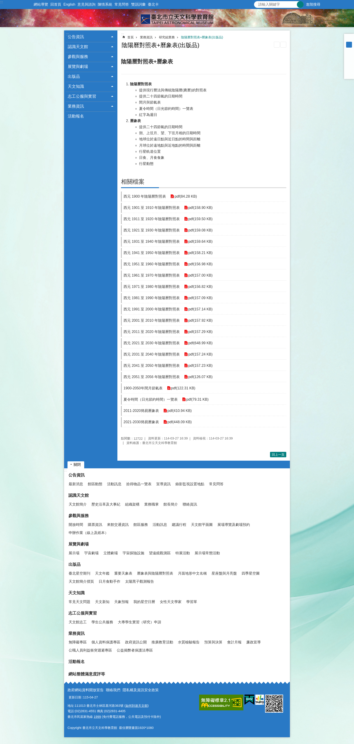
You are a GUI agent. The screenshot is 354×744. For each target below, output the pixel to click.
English (69, 4)
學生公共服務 (102, 622)
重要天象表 (123, 573)
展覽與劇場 (78, 544)
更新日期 (75, 697)
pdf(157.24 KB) (200, 354)
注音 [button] (283, 45)
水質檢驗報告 (189, 642)
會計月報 (234, 642)
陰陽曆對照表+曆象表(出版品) (202, 37)
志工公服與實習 (82, 613)
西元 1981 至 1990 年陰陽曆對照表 (151, 298)
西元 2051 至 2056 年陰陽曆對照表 (151, 377)
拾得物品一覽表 (138, 484)
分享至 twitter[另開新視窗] (349, 62)
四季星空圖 (251, 573)
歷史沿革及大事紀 (105, 504)
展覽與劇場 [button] (78, 66)
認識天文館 (78, 495)
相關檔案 (132, 181)
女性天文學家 (171, 602)
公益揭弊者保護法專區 (135, 650)
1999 (97, 717)
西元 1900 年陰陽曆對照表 (144, 196)
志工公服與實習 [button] (82, 96)
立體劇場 (110, 553)
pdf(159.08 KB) (200, 230)
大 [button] (349, 50)
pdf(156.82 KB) (200, 287)
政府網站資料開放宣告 (86, 690)
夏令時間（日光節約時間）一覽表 (150, 399)
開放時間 (76, 525)
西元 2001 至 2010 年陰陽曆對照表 (151, 320)
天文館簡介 (78, 504)
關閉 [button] (77, 465)
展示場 (74, 553)
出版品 (74, 564)
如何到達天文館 (137, 705)
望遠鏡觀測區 (160, 553)
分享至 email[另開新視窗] (349, 74)
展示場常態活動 (207, 553)
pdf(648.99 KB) (200, 343)
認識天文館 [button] (78, 46)
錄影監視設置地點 (189, 484)
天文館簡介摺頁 (81, 581)
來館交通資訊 (118, 525)
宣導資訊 (163, 484)
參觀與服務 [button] (78, 56)
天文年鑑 (102, 573)
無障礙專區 (78, 642)
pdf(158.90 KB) (200, 208)
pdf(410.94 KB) (180, 411)
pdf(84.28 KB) (186, 196)
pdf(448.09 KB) (180, 422)
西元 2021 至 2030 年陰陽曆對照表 (151, 343)
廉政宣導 (253, 642)
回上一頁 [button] (278, 454)
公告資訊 (76, 475)
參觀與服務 (78, 515)
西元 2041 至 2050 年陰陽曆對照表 (151, 365)
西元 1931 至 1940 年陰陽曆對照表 (151, 241)
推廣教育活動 (162, 642)
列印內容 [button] (277, 45)
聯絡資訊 (190, 504)
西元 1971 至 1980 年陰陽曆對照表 (151, 287)
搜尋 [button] (300, 4)
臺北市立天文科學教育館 (177, 18)
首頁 (130, 37)
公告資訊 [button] (76, 37)
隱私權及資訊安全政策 (141, 690)
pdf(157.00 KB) (200, 275)
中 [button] (349, 45)
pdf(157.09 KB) (200, 298)
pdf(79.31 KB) (197, 399)
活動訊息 (114, 484)
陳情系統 (105, 4)
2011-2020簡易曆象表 (141, 411)
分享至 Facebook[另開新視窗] (349, 56)
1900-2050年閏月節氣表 (143, 388)
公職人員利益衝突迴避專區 (90, 650)
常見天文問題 (79, 602)
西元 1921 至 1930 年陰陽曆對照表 (151, 230)
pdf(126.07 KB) (200, 377)
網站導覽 (41, 4)
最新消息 (76, 484)
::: (1, 2)
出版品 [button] (74, 76)
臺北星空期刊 (79, 573)
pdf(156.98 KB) (200, 264)
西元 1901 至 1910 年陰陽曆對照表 (151, 208)
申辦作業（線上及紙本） (88, 533)
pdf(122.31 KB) (183, 388)
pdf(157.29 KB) (200, 332)
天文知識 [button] (76, 86)
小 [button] (349, 39)
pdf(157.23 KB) (200, 365)
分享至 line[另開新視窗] (349, 68)
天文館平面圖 (202, 525)
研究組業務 (167, 37)
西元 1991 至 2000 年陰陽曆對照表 (151, 309)
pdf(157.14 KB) (200, 309)
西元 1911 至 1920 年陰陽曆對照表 (151, 219)
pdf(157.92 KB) (200, 320)
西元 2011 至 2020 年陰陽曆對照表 (151, 332)
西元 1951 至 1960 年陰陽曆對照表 (151, 264)
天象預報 (121, 602)
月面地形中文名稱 (192, 573)
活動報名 (76, 116)
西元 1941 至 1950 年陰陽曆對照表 (151, 253)
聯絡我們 (113, 690)
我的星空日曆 (144, 602)
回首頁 (55, 4)
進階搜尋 (313, 4)
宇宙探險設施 (133, 553)
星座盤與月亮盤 (224, 573)
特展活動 (182, 553)
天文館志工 (78, 622)
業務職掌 (151, 504)
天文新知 (102, 602)
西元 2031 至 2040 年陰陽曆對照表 (151, 354)
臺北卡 (153, 4)
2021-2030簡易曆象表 (141, 422)
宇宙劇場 (91, 553)
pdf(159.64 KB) (200, 241)
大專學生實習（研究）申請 (139, 622)
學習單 (191, 602)
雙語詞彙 (138, 4)
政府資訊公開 (136, 642)
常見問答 (121, 4)
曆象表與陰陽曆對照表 (155, 573)
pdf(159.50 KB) (200, 219)
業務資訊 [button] (76, 106)
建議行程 (179, 525)
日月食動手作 (109, 581)
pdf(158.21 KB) (200, 253)
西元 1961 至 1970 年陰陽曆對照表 (151, 275)
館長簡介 (170, 504)
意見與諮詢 (86, 4)
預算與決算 (213, 642)
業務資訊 (146, 37)
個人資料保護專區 (105, 642)
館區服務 (140, 525)
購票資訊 (95, 525)
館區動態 (95, 484)
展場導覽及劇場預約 (233, 525)
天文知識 (76, 593)
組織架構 (132, 504)
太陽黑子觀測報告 (139, 581)
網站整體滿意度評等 (86, 674)
